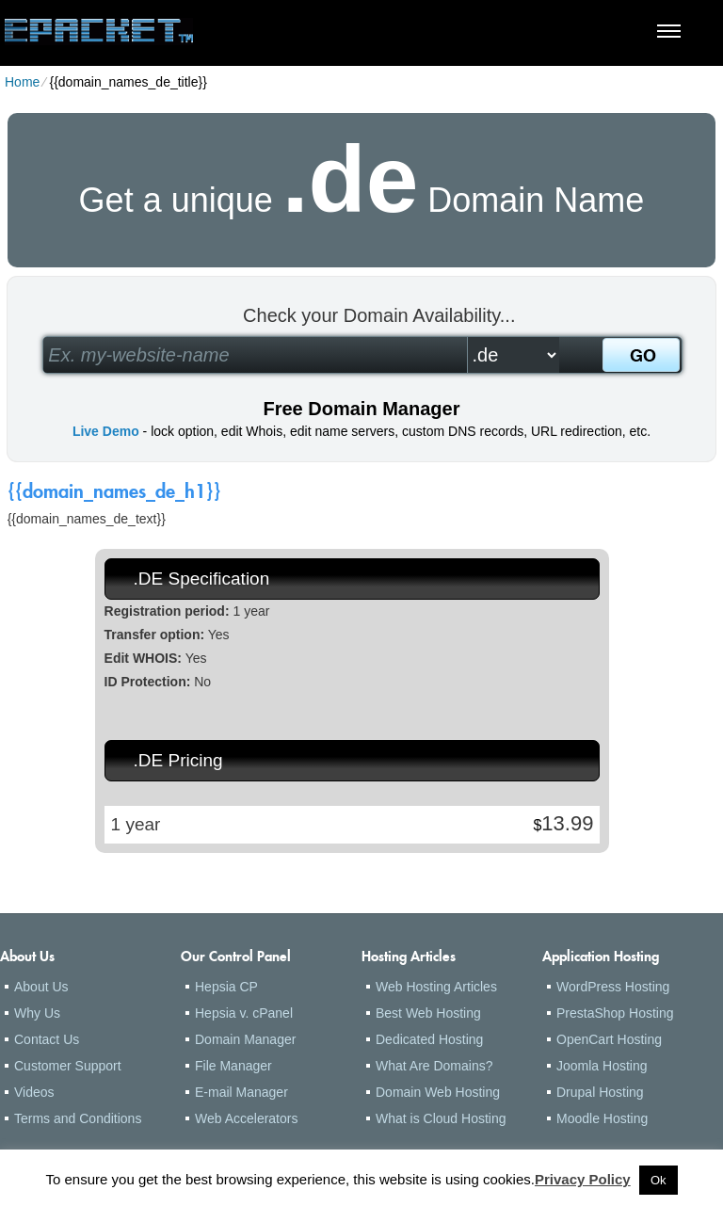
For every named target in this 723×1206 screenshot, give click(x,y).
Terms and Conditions (77, 1118)
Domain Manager (245, 1039)
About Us (41, 986)
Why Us (37, 1013)
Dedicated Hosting (429, 1039)
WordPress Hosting (612, 986)
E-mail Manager (241, 1092)
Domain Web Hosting (438, 1092)
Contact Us (46, 1039)
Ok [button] (659, 1180)
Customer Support (67, 1065)
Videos (34, 1092)
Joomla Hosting (602, 1065)
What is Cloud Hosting (441, 1118)
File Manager (233, 1065)
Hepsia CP (226, 986)
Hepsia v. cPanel (244, 1013)
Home (22, 81)
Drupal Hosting (600, 1092)
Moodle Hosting (602, 1118)
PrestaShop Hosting (615, 1013)
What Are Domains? (434, 1065)
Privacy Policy (583, 1179)
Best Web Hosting (428, 1013)
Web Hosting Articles (436, 986)
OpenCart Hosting (609, 1039)
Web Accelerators (246, 1118)
